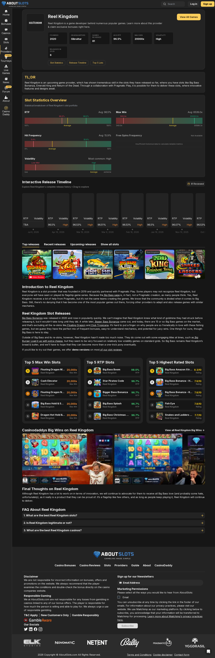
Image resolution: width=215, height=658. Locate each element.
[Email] (154, 582)
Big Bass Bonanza (32, 318)
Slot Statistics (56, 62)
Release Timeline (77, 62)
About (6, 98)
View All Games (189, 17)
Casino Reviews (89, 565)
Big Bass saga (111, 295)
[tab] (30, 244)
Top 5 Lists (98, 62)
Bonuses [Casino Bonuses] (6, 21)
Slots (6, 40)
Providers (121, 565)
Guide (135, 565)
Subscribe (128, 625)
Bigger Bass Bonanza (106, 321)
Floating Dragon (75, 325)
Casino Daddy (6, 111)
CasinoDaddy (163, 565)
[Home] (6, 12)
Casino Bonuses (65, 565)
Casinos (6, 31)
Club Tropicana (99, 325)
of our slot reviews (111, 349)
